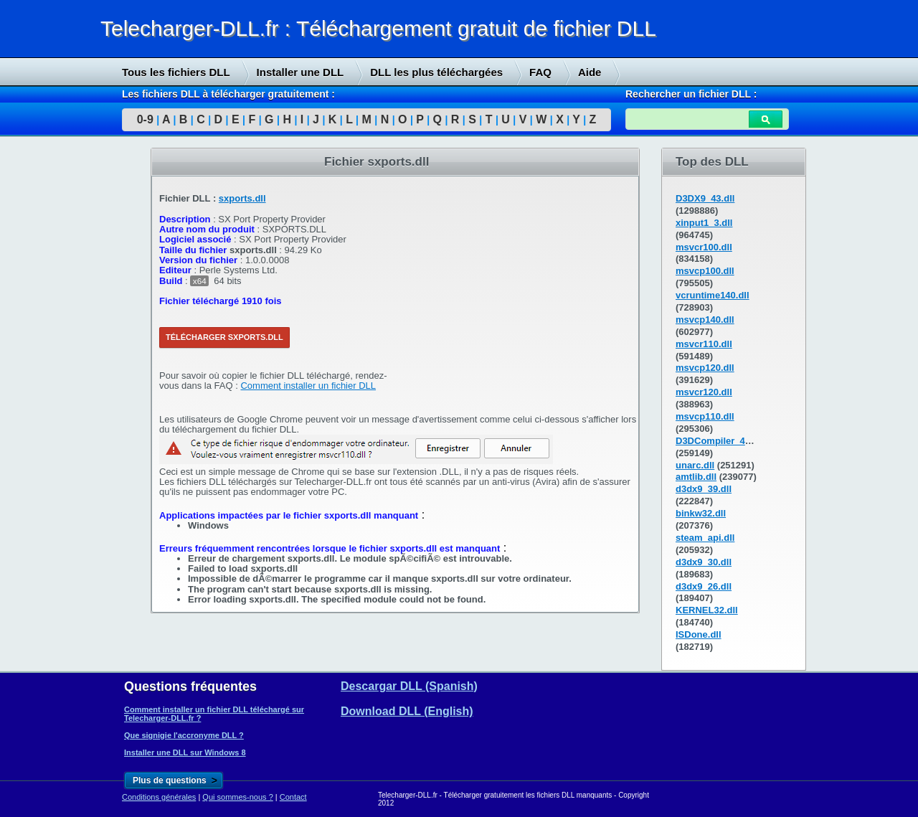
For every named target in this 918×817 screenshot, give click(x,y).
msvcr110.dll (704, 344)
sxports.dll (242, 198)
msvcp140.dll (705, 319)
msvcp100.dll (705, 270)
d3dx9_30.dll (704, 562)
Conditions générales (159, 797)
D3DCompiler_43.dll (720, 440)
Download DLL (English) (407, 711)
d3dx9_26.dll (704, 586)
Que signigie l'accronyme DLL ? (184, 735)
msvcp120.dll (705, 367)
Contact (293, 797)
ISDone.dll (698, 634)
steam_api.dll (705, 537)
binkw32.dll (701, 513)
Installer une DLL (300, 72)
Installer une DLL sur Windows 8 (185, 752)
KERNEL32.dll (707, 610)
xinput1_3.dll (704, 222)
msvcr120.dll (704, 392)
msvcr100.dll (704, 247)
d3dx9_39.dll (704, 488)
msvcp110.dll (705, 416)
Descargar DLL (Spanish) (409, 686)
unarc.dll (695, 465)
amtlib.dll (696, 476)
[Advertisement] (107, 366)
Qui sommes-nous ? (237, 797)
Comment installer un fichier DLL (308, 385)
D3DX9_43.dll (705, 198)
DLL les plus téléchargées (436, 72)
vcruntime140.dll (712, 295)
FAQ (540, 72)
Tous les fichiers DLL (176, 72)
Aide (590, 72)
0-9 (145, 119)
